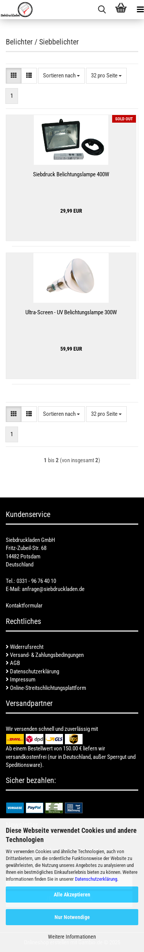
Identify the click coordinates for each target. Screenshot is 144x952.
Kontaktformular (24, 605)
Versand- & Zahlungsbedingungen (45, 655)
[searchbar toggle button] (101, 9)
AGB (13, 663)
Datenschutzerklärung (96, 879)
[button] (14, 76)
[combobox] (61, 76)
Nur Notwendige (72, 917)
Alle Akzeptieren (72, 894)
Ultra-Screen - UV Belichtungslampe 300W (71, 312)
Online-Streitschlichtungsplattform (46, 687)
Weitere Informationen (72, 937)
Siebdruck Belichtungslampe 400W (71, 174)
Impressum (20, 679)
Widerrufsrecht (24, 646)
